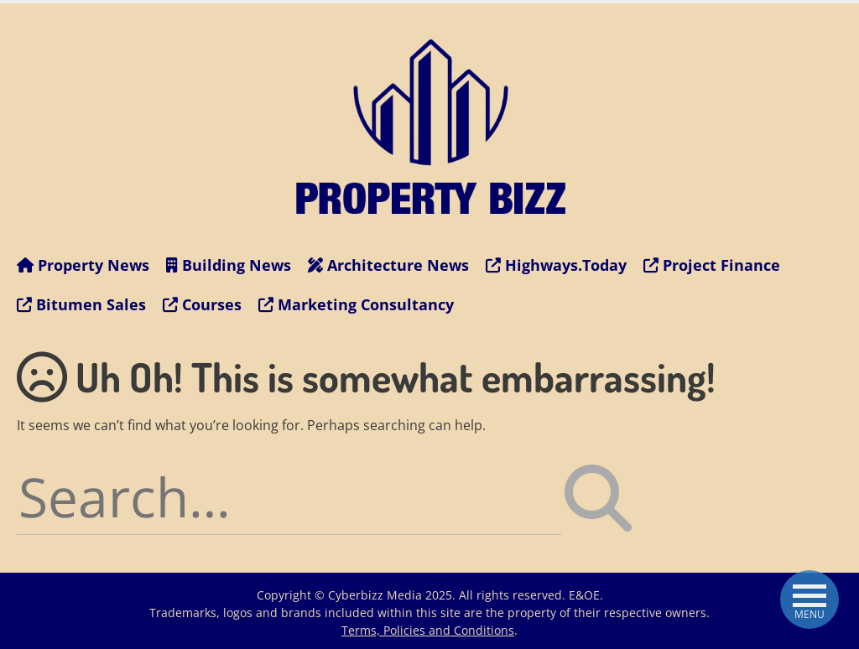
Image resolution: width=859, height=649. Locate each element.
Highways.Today (556, 265)
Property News (83, 265)
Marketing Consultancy (356, 304)
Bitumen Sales (81, 304)
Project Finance (711, 265)
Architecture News (388, 265)
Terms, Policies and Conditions (427, 630)
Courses (202, 304)
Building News (228, 265)
